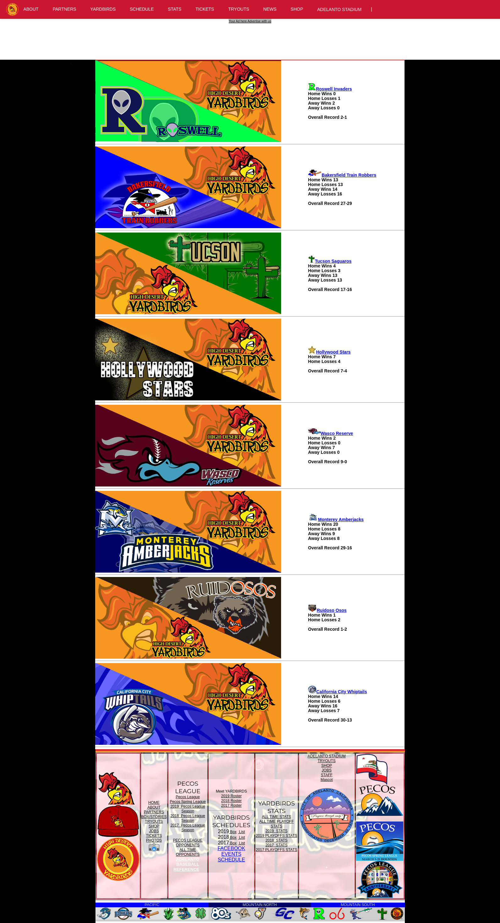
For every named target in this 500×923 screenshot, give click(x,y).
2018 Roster (231, 801)
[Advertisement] (251, 38)
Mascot (327, 779)
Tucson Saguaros (329, 261)
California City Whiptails (337, 691)
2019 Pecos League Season (188, 808)
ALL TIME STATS (276, 817)
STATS (175, 9)
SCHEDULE (142, 9)
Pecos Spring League (188, 801)
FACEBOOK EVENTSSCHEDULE (231, 854)
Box (232, 832)
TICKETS (205, 9)
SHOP (297, 9)
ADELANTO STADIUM (339, 9)
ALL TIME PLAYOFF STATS (276, 823)
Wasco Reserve (330, 433)
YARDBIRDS (103, 9)
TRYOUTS (238, 9)
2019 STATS (276, 831)
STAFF (326, 775)
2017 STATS (276, 845)
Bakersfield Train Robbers (342, 175)
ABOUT (30, 9)
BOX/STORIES (154, 817)
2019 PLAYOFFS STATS (276, 835)
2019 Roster (231, 796)
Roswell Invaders (330, 88)
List (241, 832)
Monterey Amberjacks (336, 519)
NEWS (269, 9)
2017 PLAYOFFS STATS (276, 850)
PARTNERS (64, 9)
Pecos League (188, 797)
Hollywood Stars (329, 351)
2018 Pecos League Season (188, 818)
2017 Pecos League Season (188, 827)
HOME (154, 802)
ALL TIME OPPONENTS (187, 852)
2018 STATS (276, 840)
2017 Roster (231, 805)
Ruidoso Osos (327, 610)
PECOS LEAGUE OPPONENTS (188, 842)
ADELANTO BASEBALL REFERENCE (186, 864)
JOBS (154, 831)
